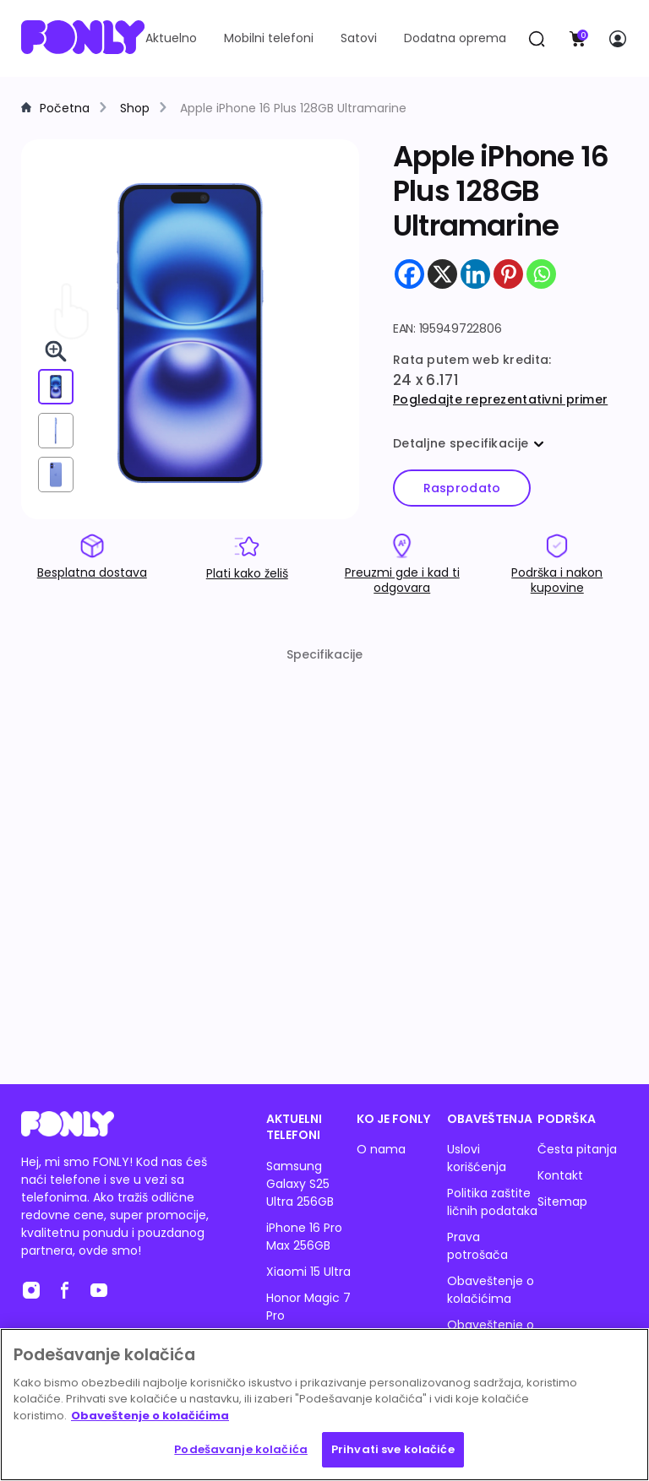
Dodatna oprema (455, 38)
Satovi (359, 38)
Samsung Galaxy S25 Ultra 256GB (300, 1184)
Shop (135, 108)
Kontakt (560, 1175)
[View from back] (56, 474)
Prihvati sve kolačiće (393, 1449)
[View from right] (56, 430)
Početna (65, 108)
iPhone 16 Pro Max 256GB (304, 1236)
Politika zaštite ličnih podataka (492, 1202)
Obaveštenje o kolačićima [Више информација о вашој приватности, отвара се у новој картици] (150, 1416)
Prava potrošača (477, 1246)
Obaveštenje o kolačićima (490, 1289)
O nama (381, 1149)
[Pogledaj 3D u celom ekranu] (56, 351)
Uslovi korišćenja (476, 1158)
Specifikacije (324, 654)
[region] (324, 1404)
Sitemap (562, 1201)
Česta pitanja (577, 1149)
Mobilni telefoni (269, 38)
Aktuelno (171, 38)
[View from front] (56, 386)
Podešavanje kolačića (241, 1449)
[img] (190, 334)
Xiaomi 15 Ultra (308, 1271)
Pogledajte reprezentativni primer (500, 399)
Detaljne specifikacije (468, 443)
